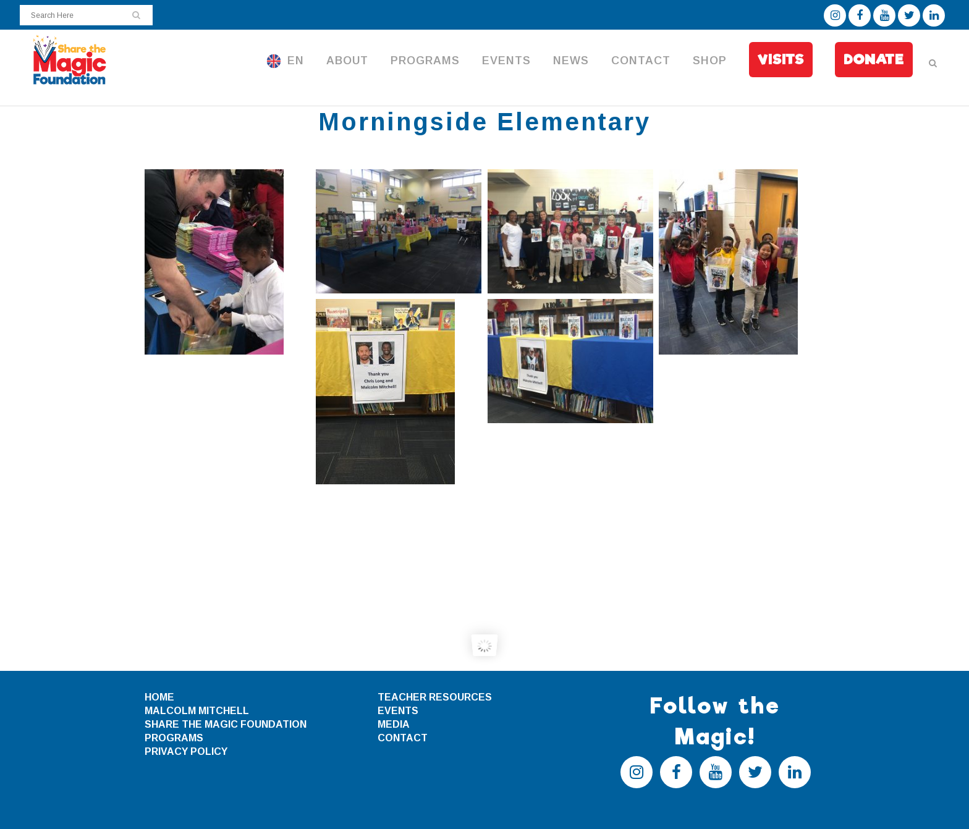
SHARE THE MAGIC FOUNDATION (226, 724)
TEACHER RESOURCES (435, 697)
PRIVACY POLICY (186, 751)
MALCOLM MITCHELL (197, 710)
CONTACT (403, 738)
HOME (159, 697)
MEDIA (394, 724)
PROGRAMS (174, 738)
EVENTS (398, 710)
